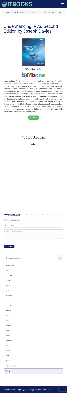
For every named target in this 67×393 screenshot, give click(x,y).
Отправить (9, 246)
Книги (15, 12)
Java (8, 301)
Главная (7, 12)
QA (7, 346)
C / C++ (9, 275)
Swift (8, 361)
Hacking (9, 295)
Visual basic (11, 366)
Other (8, 371)
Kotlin (8, 310)
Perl (7, 331)
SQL (8, 356)
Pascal (9, 326)
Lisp (7, 321)
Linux (8, 316)
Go (7, 290)
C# (7, 270)
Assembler (10, 265)
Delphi (8, 285)
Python (9, 341)
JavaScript (10, 305)
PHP (8, 336)
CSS (8, 280)
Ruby (8, 351)
